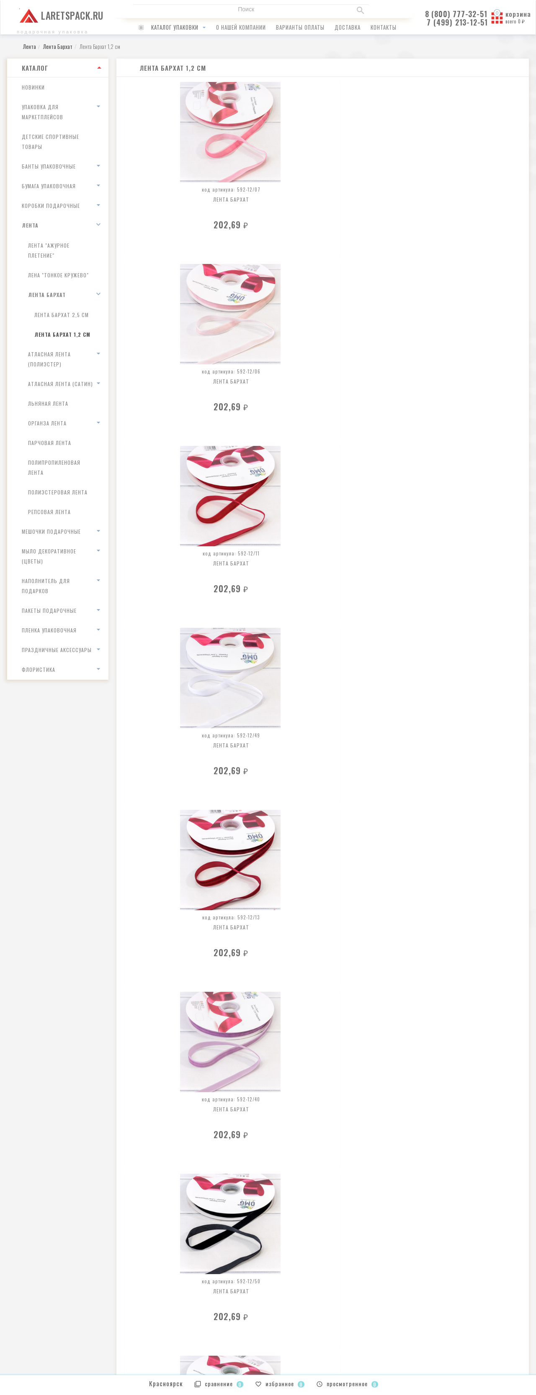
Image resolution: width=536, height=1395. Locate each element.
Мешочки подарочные (51, 531)
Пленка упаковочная (49, 630)
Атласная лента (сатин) (60, 383)
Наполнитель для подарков (46, 585)
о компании (154, 1301)
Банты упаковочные (49, 166)
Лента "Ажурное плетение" (49, 250)
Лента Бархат (47, 294)
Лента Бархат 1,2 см (62, 334)
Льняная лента (48, 403)
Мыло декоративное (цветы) (49, 556)
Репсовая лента (49, 511)
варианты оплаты (300, 27)
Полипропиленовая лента (54, 467)
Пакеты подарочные (49, 610)
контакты (384, 27)
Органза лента (47, 423)
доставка (348, 27)
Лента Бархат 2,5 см (61, 314)
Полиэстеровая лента (58, 492)
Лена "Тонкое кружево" (58, 275)
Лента (30, 225)
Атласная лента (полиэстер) (49, 359)
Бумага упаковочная (49, 185)
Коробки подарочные (51, 205)
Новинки (33, 87)
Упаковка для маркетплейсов (42, 111)
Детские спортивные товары (50, 141)
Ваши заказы (290, 1301)
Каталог (35, 67)
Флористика (38, 669)
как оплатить (156, 1312)
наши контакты (159, 1334)
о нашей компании (241, 27)
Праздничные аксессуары (57, 649)
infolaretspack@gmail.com (47, 1302)
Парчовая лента (49, 442)
